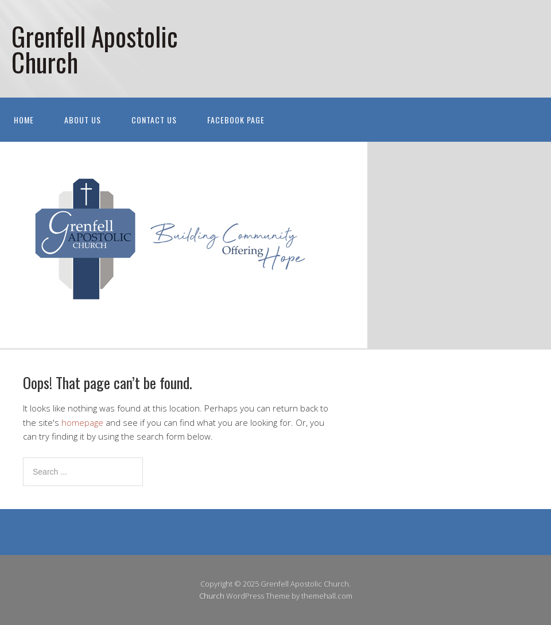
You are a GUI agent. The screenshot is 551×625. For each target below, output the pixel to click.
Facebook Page (236, 120)
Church (211, 596)
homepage (82, 422)
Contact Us (154, 120)
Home (24, 120)
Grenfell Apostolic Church (94, 49)
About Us (82, 120)
